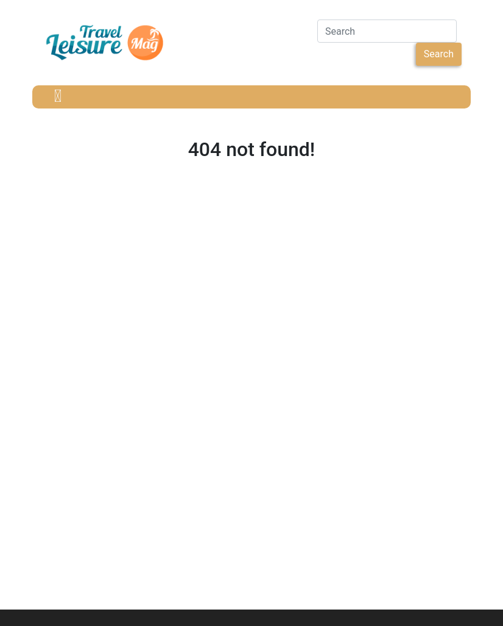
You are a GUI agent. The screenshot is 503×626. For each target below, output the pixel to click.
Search (439, 54)
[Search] (387, 31)
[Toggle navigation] (57, 96)
